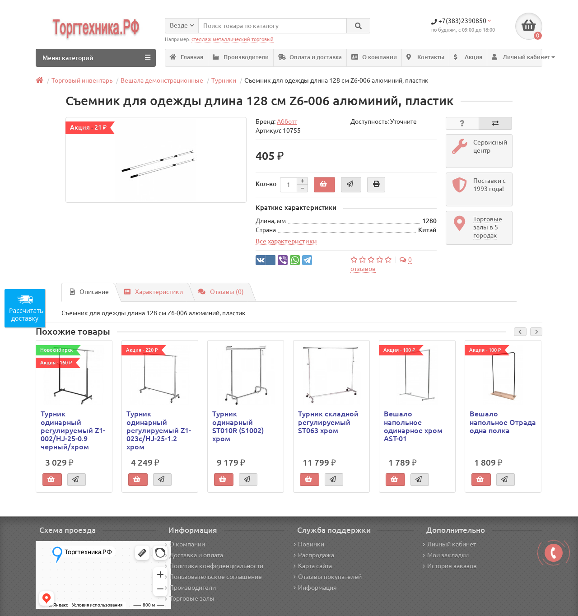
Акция (468, 57)
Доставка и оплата (194, 555)
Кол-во (266, 183)
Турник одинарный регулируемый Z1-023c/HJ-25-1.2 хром (158, 430)
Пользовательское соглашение (213, 576)
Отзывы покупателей (328, 576)
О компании (374, 57)
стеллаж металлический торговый (232, 39)
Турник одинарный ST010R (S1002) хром (238, 426)
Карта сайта (313, 565)
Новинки (309, 544)
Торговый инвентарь (81, 80)
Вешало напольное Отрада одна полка (503, 422)
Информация (315, 587)
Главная (186, 57)
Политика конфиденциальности (214, 565)
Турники (223, 80)
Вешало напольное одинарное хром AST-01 (413, 426)
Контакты (425, 57)
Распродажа (314, 555)
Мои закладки (446, 555)
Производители (241, 57)
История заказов (450, 565)
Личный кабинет (449, 544)
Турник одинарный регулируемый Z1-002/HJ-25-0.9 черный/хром (73, 430)
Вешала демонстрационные (162, 80)
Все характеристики (286, 241)
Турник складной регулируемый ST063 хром (328, 422)
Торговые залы (189, 598)
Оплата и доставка (310, 57)
